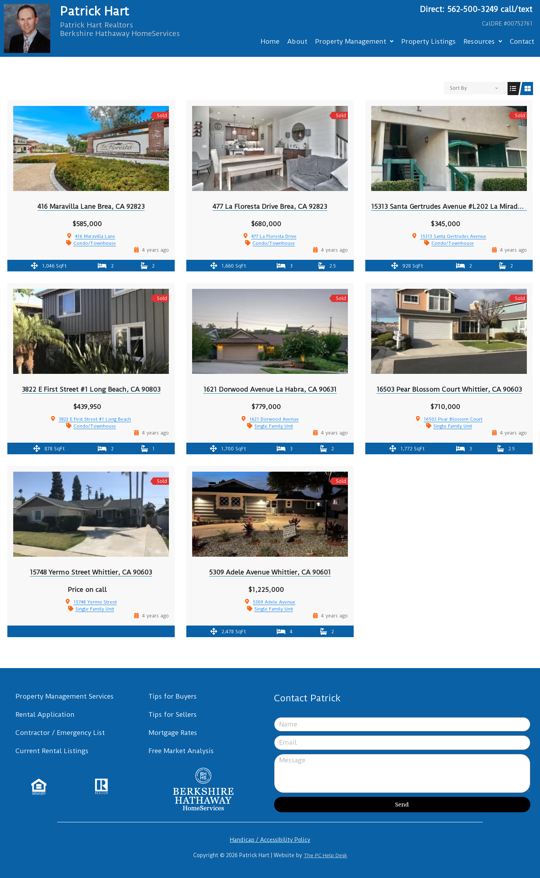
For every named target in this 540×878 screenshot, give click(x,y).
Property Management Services (64, 696)
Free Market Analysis (181, 751)
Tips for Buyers (172, 696)
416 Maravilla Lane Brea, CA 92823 (91, 206)
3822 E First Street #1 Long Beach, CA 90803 (91, 389)
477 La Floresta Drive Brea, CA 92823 (270, 206)
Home (270, 41)
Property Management (354, 41)
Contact (522, 41)
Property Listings (428, 41)
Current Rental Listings (52, 751)
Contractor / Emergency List (60, 732)
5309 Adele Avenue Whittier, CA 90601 (270, 572)
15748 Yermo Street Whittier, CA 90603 (91, 572)
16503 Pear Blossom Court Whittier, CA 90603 (449, 389)
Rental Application (45, 714)
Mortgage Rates (172, 732)
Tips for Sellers (172, 714)
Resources (482, 41)
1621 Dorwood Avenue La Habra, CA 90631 (270, 389)
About (297, 41)
